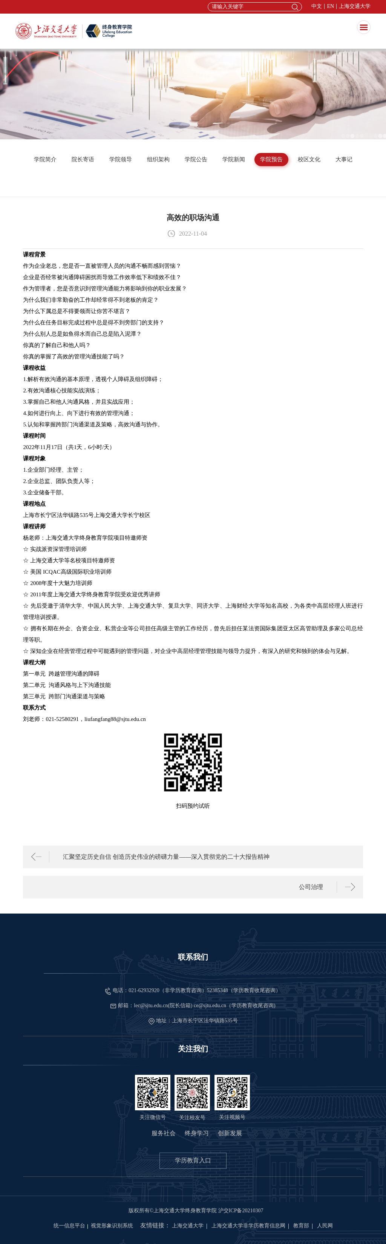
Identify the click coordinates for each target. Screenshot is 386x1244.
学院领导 (120, 159)
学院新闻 (233, 159)
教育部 (301, 1226)
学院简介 (45, 159)
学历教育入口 (193, 1160)
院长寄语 (83, 159)
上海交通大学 (355, 6)
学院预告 (271, 159)
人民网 (325, 1226)
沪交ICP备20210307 (240, 1210)
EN (330, 6)
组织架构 (158, 159)
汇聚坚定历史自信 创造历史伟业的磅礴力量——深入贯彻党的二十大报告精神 (166, 857)
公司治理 (311, 887)
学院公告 (196, 159)
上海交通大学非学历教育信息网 (248, 1226)
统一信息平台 (69, 1226)
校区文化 (309, 159)
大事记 (343, 159)
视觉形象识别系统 (112, 1226)
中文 (316, 6)
